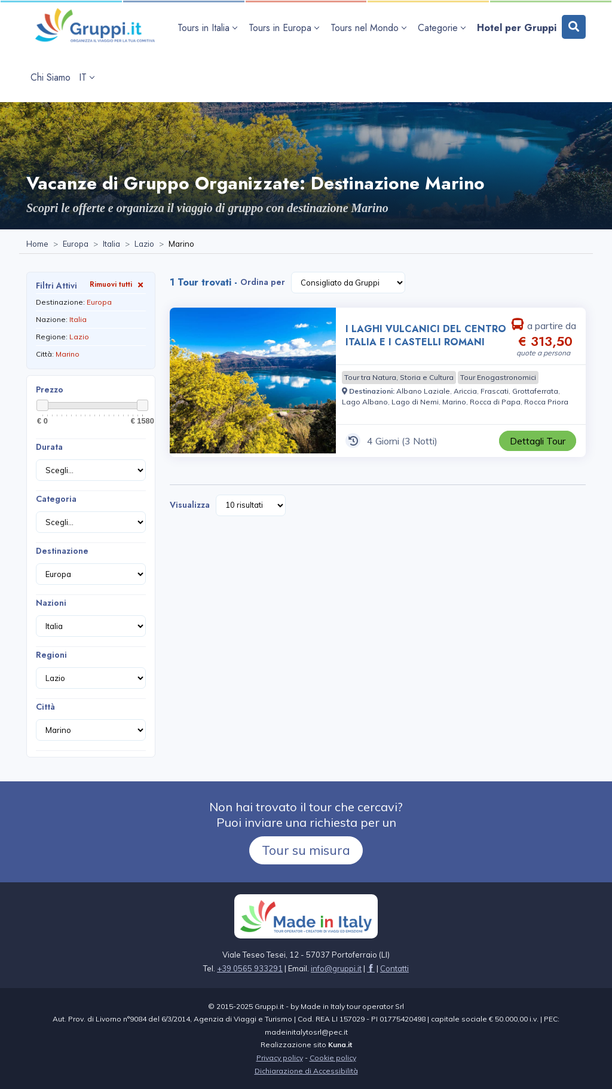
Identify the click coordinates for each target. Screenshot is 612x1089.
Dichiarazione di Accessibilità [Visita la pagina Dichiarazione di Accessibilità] (306, 1070)
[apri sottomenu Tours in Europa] (285, 28)
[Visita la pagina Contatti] (394, 968)
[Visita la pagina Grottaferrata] (535, 390)
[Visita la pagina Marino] (454, 401)
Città (45, 707)
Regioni (51, 655)
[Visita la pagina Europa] (75, 244)
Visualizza (190, 505)
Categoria (56, 499)
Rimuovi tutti (118, 284)
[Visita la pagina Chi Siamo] (50, 77)
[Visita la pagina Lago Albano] (365, 401)
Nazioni (51, 603)
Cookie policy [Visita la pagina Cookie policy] (333, 1057)
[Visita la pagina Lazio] (144, 244)
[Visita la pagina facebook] (371, 968)
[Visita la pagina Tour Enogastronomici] (498, 377)
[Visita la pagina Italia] (111, 244)
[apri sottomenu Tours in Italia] (208, 28)
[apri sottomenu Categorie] (443, 28)
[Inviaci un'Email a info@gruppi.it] (336, 968)
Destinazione (62, 551)
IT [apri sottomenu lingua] (86, 77)
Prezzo (49, 389)
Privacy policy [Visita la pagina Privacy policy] (279, 1057)
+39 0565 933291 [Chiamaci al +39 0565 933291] (250, 968)
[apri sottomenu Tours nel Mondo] (370, 28)
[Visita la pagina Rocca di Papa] (495, 401)
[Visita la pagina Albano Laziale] (423, 390)
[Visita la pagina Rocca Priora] (546, 401)
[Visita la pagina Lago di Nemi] (415, 401)
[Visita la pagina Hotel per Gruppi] (517, 28)
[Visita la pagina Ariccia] (465, 390)
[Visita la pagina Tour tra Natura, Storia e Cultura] (399, 377)
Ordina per (262, 282)
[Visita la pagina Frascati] (495, 390)
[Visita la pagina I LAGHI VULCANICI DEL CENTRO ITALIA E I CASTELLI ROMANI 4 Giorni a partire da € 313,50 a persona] (253, 382)
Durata (49, 447)
